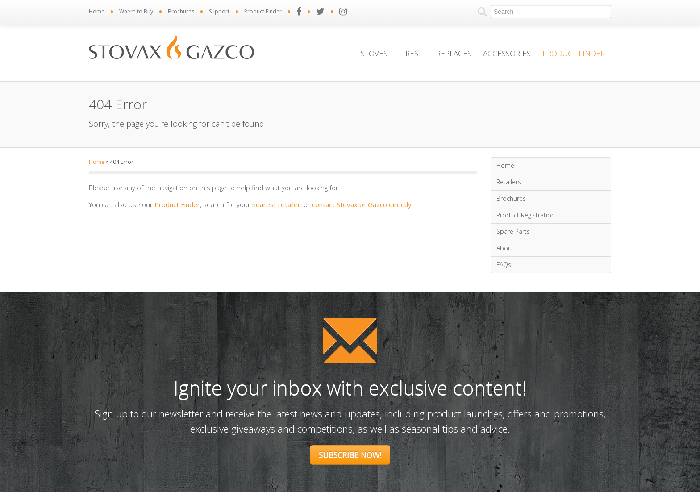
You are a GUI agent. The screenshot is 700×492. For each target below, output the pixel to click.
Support (219, 11)
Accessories (507, 53)
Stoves (374, 53)
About (505, 248)
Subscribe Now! (350, 455)
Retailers (508, 182)
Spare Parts (513, 231)
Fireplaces (450, 53)
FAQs (503, 264)
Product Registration (525, 215)
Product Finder (263, 11)
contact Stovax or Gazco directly (362, 204)
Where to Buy (136, 11)
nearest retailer (276, 204)
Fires (408, 53)
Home (96, 11)
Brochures (181, 11)
